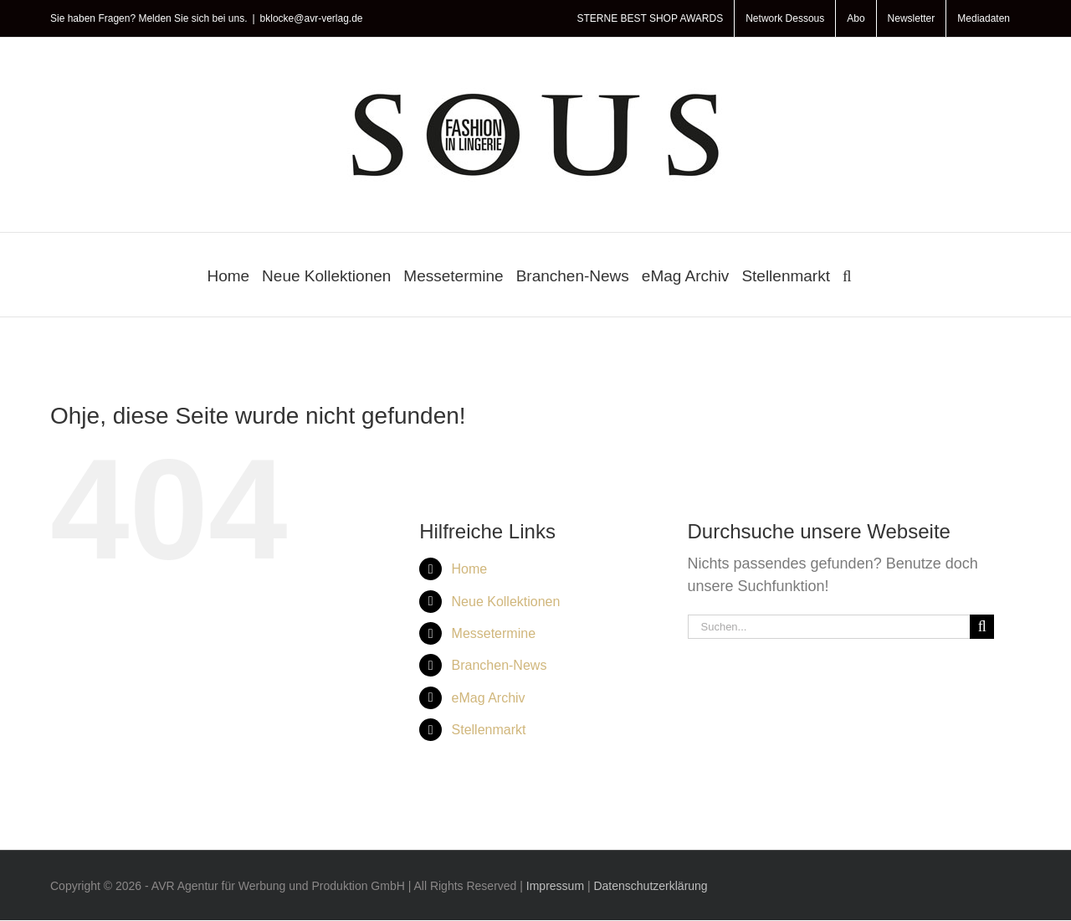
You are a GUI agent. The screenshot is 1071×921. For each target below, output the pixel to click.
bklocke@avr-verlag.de (311, 18)
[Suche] (982, 627)
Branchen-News (499, 665)
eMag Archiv (488, 698)
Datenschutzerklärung (650, 886)
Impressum (555, 886)
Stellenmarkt (489, 730)
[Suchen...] (829, 627)
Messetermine (494, 633)
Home (470, 569)
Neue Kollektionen (506, 601)
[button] (847, 274)
